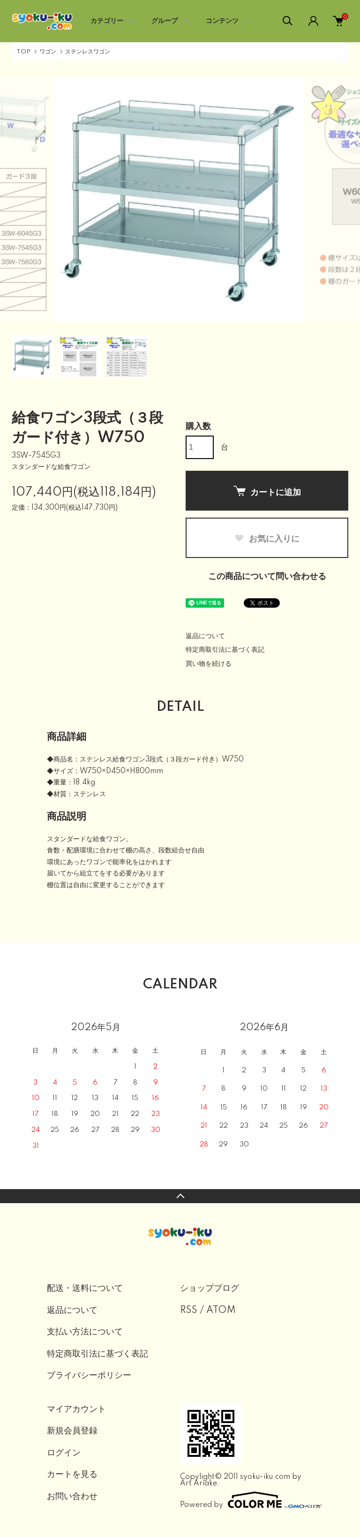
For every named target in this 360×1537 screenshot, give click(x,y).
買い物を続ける (209, 664)
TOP (23, 52)
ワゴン (47, 52)
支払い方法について (85, 1332)
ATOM (221, 1310)
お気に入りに (267, 538)
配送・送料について (85, 1288)
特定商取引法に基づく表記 (225, 650)
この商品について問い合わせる (267, 576)
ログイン (64, 1453)
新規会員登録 (72, 1431)
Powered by (246, 1500)
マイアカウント (76, 1409)
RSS (188, 1310)
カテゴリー (106, 21)
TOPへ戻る (180, 1196)
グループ (164, 21)
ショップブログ (209, 1288)
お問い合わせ (72, 1496)
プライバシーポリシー (89, 1375)
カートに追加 (267, 491)
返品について (205, 636)
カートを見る (72, 1474)
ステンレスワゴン (87, 52)
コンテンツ (222, 21)
